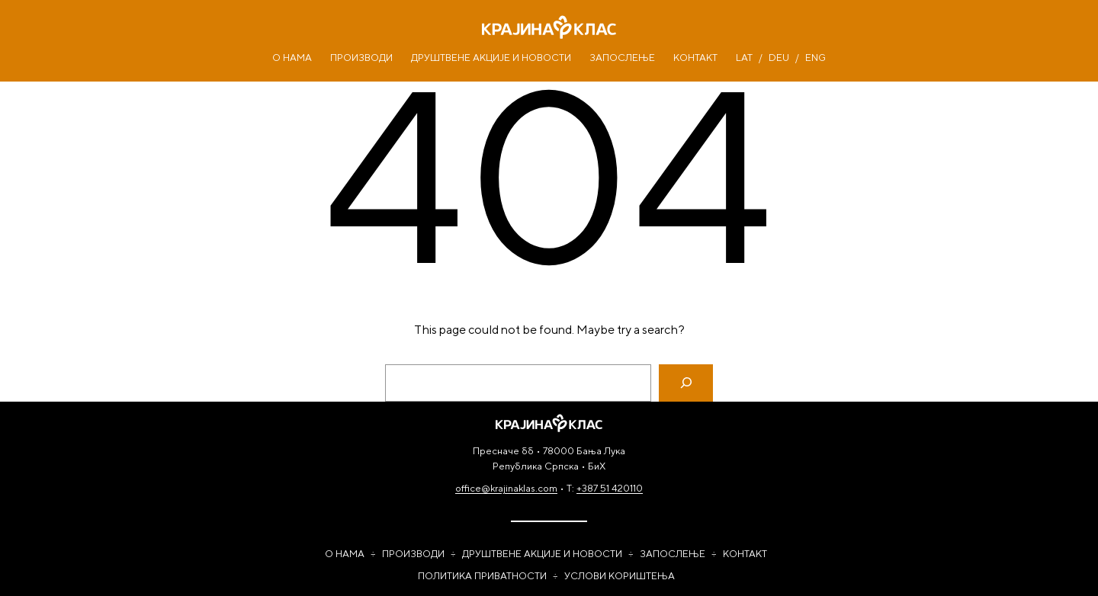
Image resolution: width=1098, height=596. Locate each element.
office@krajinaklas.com (506, 488)
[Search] (686, 383)
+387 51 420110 (609, 488)
